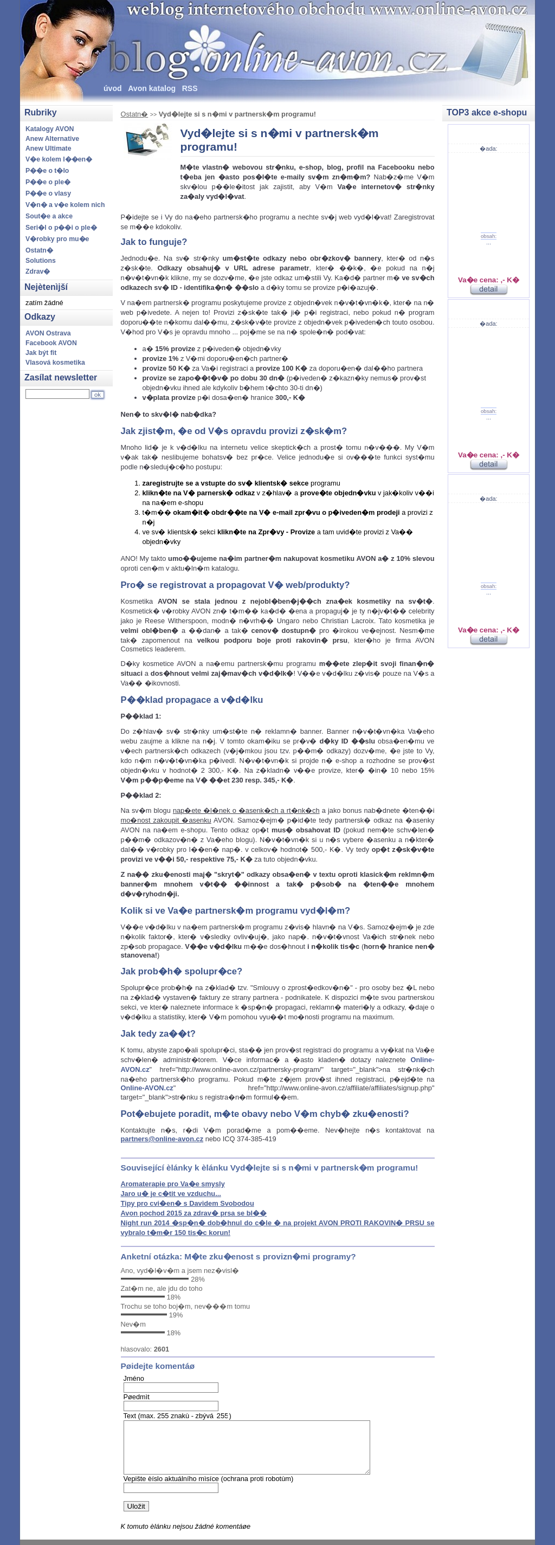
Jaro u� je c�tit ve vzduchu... (171, 1194)
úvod (113, 88)
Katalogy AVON (49, 129)
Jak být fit (40, 353)
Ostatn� (135, 114)
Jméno (134, 1378)
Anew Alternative (52, 139)
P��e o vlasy (48, 193)
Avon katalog (152, 88)
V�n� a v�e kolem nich (65, 205)
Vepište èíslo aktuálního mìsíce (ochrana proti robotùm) (209, 1479)
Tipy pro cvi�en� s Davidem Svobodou (187, 1203)
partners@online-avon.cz (162, 1139)
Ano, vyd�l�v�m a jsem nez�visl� (180, 1270)
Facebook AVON (51, 343)
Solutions (40, 260)
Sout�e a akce (49, 216)
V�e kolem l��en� (58, 159)
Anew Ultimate (48, 148)
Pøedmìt (137, 1397)
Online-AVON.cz (147, 1088)
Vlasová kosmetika (55, 362)
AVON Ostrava (48, 333)
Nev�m (133, 1324)
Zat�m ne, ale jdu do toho (162, 1288)
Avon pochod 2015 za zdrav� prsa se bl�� (194, 1213)
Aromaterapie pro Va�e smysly (173, 1184)
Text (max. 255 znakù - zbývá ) (177, 1416)
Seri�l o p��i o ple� (61, 227)
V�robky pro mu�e (57, 239)
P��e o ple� (47, 182)
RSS (190, 88)
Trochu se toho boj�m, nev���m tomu (185, 1306)
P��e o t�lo (47, 170)
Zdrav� (37, 271)
